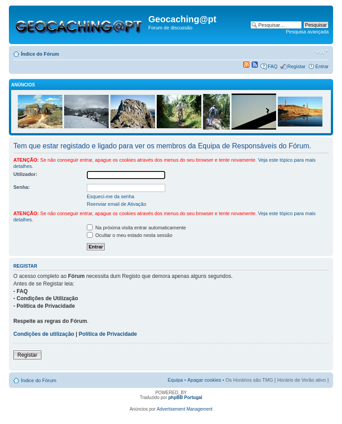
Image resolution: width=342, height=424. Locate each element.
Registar (296, 66)
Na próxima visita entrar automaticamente (136, 227)
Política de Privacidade (108, 334)
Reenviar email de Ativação (116, 204)
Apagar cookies (204, 380)
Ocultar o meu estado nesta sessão (129, 235)
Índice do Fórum (40, 54)
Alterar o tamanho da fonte (322, 52)
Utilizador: (25, 174)
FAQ (272, 66)
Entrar (322, 66)
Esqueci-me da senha (110, 196)
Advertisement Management (184, 409)
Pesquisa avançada (307, 31)
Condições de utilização (43, 334)
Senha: (21, 187)
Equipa (175, 380)
